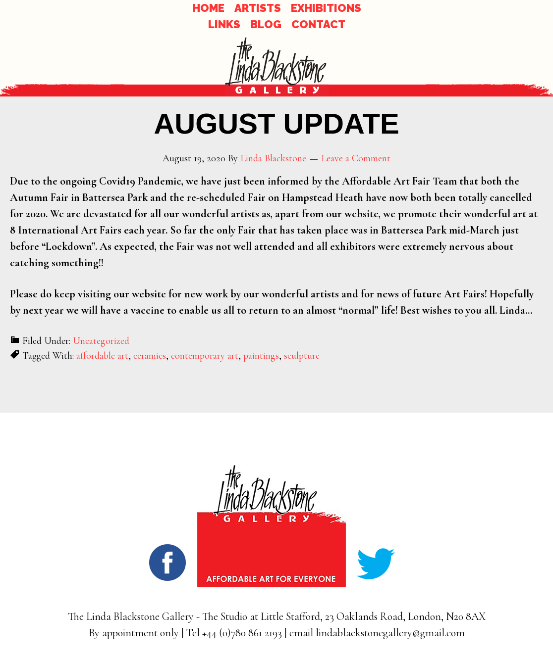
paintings (261, 356)
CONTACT (318, 24)
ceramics (149, 356)
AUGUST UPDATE (276, 123)
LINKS (224, 24)
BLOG (265, 24)
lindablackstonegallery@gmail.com (390, 632)
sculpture (302, 356)
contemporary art (204, 356)
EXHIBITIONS (326, 7)
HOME (208, 7)
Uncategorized (101, 341)
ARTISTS (257, 7)
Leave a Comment (355, 158)
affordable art (102, 356)
